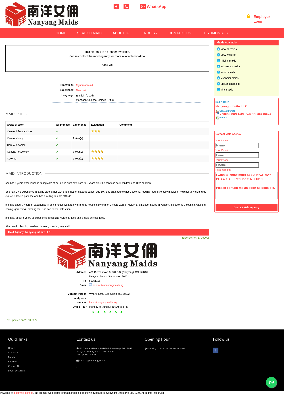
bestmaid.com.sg (23, 392)
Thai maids (227, 89)
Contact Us (180, 33)
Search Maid (89, 33)
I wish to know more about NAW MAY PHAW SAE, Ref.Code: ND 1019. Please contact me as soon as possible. (247, 185)
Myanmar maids (230, 78)
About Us (122, 33)
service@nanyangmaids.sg (108, 285)
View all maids (229, 49)
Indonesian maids (231, 66)
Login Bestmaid (16, 370)
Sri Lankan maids (230, 83)
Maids (11, 357)
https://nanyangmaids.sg (103, 302)
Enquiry (150, 33)
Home (61, 33)
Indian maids (228, 72)
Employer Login (258, 19)
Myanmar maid (84, 85)
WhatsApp (153, 6)
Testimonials (215, 33)
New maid (81, 90)
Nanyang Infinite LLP (37, 232)
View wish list (228, 54)
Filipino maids (228, 60)
